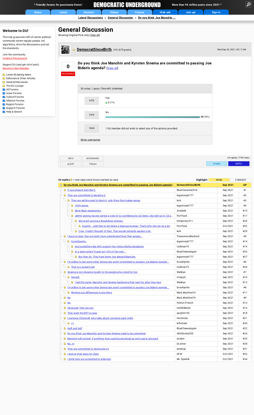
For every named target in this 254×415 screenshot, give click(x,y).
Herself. (75, 277)
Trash (93, 164)
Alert (70, 164)
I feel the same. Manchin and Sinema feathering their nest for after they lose (118, 282)
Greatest (89, 12)
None (219, 180)
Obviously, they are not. (80, 307)
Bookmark (92, 158)
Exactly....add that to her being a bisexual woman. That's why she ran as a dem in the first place (136, 226)
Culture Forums (15, 96)
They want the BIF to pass (82, 313)
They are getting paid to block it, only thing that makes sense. (106, 200)
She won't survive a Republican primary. (100, 220)
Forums (139, 12)
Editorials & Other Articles (20, 78)
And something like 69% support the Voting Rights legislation (109, 246)
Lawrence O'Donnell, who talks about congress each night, (100, 318)
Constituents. (79, 241)
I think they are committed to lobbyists (89, 359)
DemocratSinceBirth (94, 49)
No (69, 297)
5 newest (240, 180)
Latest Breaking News (18, 74)
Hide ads (165, 12)
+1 (72, 323)
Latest (63, 12)
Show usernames (90, 139)
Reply (238, 163)
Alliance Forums (15, 100)
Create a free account (15, 58)
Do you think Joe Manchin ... (157, 17)
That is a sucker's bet (83, 267)
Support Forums (15, 108)
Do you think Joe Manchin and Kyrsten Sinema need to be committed (106, 333)
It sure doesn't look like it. (81, 190)
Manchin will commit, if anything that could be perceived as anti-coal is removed (112, 338)
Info (70, 158)
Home (37, 12)
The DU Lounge (14, 85)
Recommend (68, 74)
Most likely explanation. (88, 210)
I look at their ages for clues (83, 354)
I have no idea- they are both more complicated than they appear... (105, 236)
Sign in (216, 12)
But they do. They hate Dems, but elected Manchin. (107, 256)
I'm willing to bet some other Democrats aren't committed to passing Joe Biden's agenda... (118, 261)
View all (94, 35)
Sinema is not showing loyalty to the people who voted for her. (102, 272)
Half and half (74, 328)
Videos (114, 12)
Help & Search (14, 111)
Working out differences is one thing (91, 292)
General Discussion (120, 17)
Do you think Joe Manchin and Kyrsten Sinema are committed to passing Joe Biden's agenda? (118, 185)
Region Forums (14, 104)
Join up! (190, 12)
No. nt (70, 343)
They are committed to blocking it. (86, 195)
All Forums (12, 89)
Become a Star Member (16, 68)
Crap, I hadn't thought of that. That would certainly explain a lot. (114, 231)
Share (216, 163)
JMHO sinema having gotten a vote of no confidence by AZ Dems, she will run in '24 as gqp (126, 215)
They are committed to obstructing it (88, 348)
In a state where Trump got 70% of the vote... (100, 251)
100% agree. (82, 205)
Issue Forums (14, 93)
